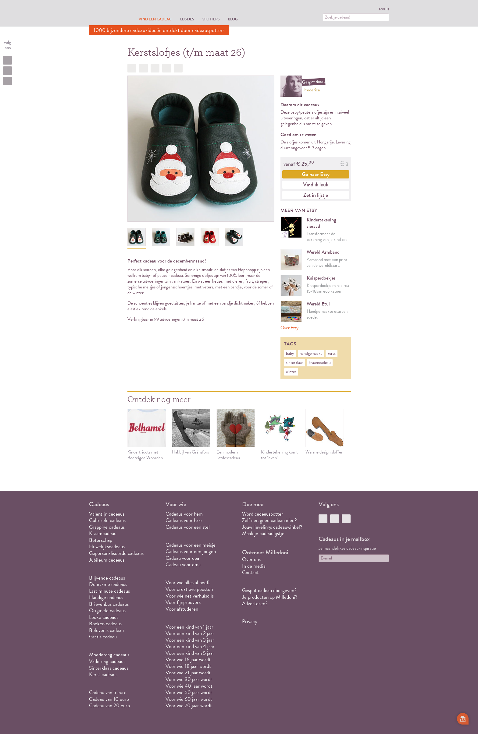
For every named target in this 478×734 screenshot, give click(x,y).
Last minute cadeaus (109, 591)
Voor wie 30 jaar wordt (189, 679)
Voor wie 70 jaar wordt (189, 705)
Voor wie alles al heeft (188, 582)
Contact (250, 572)
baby (290, 354)
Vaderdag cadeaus (107, 661)
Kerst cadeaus (103, 674)
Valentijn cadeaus (106, 514)
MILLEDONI (106, 14)
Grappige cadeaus (107, 527)
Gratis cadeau (103, 636)
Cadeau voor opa (182, 558)
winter (291, 372)
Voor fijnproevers (183, 602)
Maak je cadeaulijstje (263, 533)
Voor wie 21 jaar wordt (188, 672)
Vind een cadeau (155, 19)
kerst (331, 354)
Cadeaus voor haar (184, 520)
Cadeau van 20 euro (109, 705)
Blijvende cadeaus (107, 578)
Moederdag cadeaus (109, 654)
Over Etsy (289, 328)
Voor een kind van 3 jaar (190, 640)
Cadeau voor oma (183, 564)
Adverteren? (255, 603)
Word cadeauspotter (262, 514)
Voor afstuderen (182, 609)
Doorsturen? (178, 68)
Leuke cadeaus (103, 617)
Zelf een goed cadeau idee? (269, 520)
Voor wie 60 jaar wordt (189, 699)
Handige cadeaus (106, 597)
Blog (233, 19)
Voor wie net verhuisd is (190, 596)
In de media (254, 566)
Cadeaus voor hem (184, 514)
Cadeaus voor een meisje (191, 545)
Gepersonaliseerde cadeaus (116, 553)
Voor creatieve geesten (189, 589)
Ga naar (316, 174)
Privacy (249, 621)
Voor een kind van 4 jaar (190, 646)
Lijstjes (187, 19)
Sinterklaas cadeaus (108, 668)
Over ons (251, 559)
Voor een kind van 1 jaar (189, 627)
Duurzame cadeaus (108, 584)
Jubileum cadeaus (106, 560)
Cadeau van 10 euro (109, 699)
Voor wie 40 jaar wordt (189, 686)
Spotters (210, 19)
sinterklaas (294, 363)
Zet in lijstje (315, 195)
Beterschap (100, 540)
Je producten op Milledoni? (270, 597)
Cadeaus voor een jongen (191, 551)
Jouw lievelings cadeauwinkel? (272, 527)
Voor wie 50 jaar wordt (189, 692)
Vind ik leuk (315, 185)
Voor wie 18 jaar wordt (188, 666)
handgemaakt (311, 354)
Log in (384, 9)
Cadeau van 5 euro (108, 692)
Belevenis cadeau (106, 630)
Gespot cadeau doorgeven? (269, 590)
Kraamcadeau (102, 533)
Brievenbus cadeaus (109, 604)
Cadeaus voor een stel (188, 527)
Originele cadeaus (107, 610)
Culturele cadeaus (107, 520)
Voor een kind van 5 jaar (190, 653)
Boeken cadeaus (105, 623)
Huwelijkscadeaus (107, 546)
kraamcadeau (320, 363)
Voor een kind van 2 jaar (190, 633)
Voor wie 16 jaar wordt (188, 659)
